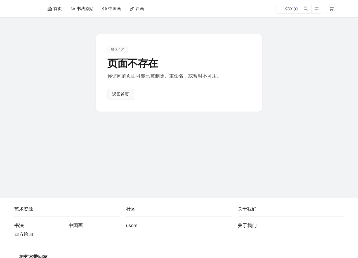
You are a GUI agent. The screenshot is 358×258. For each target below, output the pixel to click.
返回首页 (120, 94)
